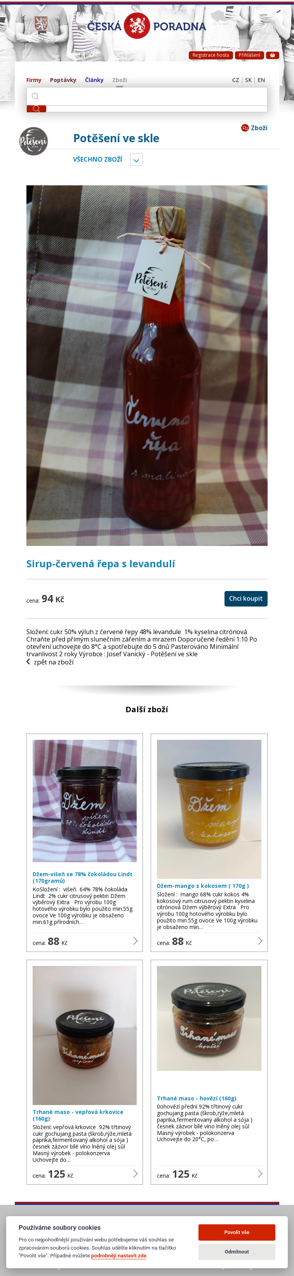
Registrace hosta (211, 55)
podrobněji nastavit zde (118, 1255)
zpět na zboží (52, 662)
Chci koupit (246, 598)
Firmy (34, 80)
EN (260, 80)
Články (94, 80)
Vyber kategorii (136, 159)
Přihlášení (249, 55)
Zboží (119, 80)
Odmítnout (237, 1252)
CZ (229, 80)
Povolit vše (236, 1232)
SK (244, 80)
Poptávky (63, 80)
